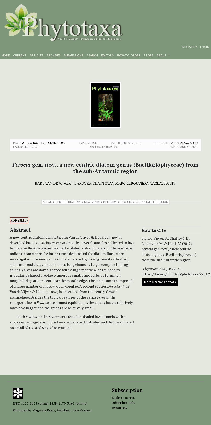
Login (204, 47)
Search (92, 55)
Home (6, 55)
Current (20, 55)
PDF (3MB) (19, 220)
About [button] (162, 55)
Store (148, 55)
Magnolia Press (43, 410)
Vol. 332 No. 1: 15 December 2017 (44, 143)
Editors (107, 55)
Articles (36, 55)
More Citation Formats (160, 282)
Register (189, 47)
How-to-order (128, 55)
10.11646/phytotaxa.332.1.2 (179, 143)
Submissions (73, 55)
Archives (54, 55)
